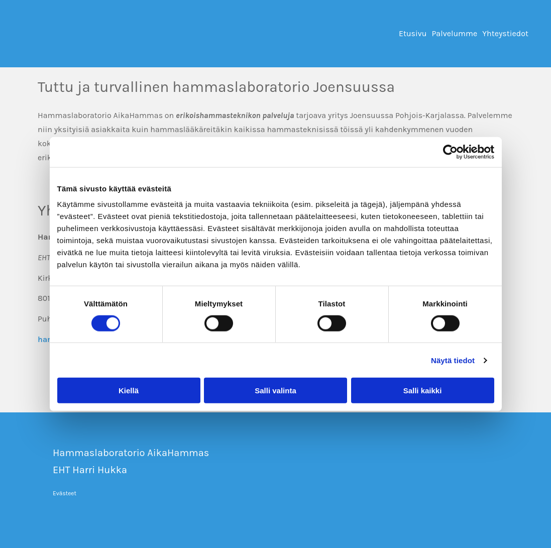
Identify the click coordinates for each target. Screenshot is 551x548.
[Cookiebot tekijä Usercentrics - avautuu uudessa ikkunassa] (450, 151)
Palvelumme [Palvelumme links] (455, 33)
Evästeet (64, 493)
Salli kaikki (422, 390)
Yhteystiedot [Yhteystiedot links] (505, 33)
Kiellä (129, 390)
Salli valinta (275, 390)
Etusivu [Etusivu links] (413, 33)
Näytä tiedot (453, 360)
